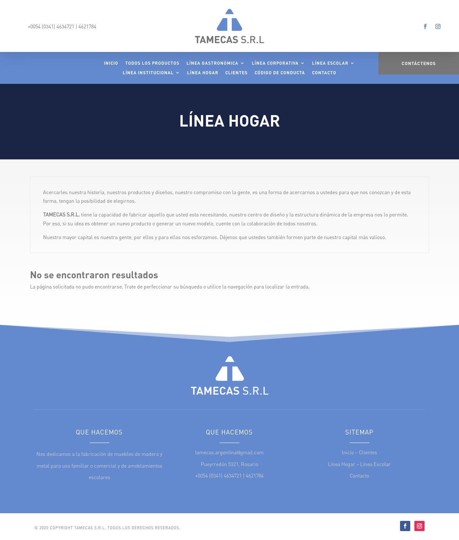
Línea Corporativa (275, 63)
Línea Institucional (148, 72)
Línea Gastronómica (212, 63)
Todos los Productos (152, 63)
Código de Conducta (280, 72)
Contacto (324, 72)
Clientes (236, 72)
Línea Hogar (202, 72)
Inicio (111, 63)
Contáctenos (419, 63)
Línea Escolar (330, 63)
